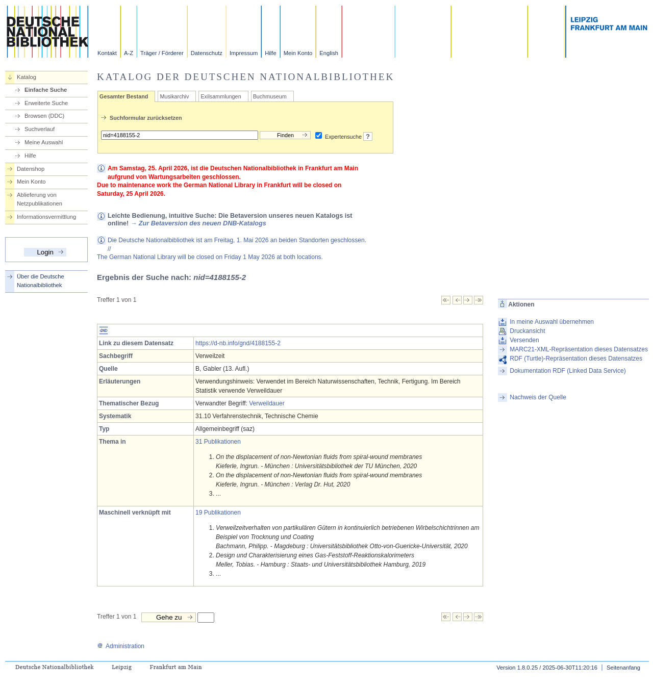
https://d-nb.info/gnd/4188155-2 (238, 343)
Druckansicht (527, 331)
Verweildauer (266, 403)
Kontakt (107, 53)
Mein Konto (298, 53)
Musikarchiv (174, 96)
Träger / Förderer (162, 53)
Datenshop (30, 169)
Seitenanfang (623, 667)
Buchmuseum (270, 96)
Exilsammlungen (220, 96)
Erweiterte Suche (46, 103)
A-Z (128, 53)
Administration (120, 646)
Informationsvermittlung (46, 217)
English (328, 53)
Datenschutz (206, 53)
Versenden (524, 340)
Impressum (244, 53)
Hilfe (270, 53)
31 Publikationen (218, 441)
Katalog (26, 77)
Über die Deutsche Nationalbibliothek (40, 280)
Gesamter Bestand (123, 96)
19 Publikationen (218, 512)
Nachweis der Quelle (538, 397)
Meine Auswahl (43, 142)
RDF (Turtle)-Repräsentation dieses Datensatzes (576, 358)
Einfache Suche (45, 90)
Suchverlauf (39, 129)
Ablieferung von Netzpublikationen (39, 199)
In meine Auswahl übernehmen (552, 321)
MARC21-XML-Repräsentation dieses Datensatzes (579, 349)
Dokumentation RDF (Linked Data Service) (567, 370)
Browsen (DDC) (44, 116)
